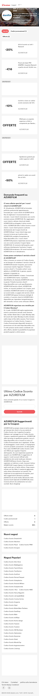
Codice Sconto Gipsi (10, 605)
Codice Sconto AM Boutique (13, 630)
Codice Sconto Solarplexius (13, 580)
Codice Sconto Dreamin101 (13, 538)
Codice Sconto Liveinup (12, 648)
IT (19, 5)
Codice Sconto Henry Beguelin (14, 593)
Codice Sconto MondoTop (12, 642)
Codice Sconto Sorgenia (12, 602)
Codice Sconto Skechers (12, 542)
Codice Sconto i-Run (11, 590)
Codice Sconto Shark (11, 639)
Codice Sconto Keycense (12, 636)
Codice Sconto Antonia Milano (14, 583)
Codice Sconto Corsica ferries (14, 599)
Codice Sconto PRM (25, 545)
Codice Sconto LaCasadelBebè (14, 596)
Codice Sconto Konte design (13, 621)
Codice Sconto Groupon (12, 548)
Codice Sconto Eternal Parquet (14, 577)
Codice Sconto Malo (10, 614)
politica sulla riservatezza (28, 682)
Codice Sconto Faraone (11, 624)
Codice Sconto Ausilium (12, 574)
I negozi (13, 5)
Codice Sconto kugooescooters (14, 645)
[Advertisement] (19, 89)
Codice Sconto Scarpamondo (13, 587)
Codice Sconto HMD (26, 590)
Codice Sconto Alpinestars (12, 633)
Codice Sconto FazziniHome (13, 568)
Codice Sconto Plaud (11, 545)
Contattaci (14, 682)
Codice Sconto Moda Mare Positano (16, 608)
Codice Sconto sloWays (11, 617)
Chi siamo (5, 682)
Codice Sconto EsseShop (12, 611)
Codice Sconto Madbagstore (13, 565)
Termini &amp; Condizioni (10, 685)
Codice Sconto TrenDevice (13, 571)
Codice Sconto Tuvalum (12, 627)
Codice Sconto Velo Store (12, 562)
